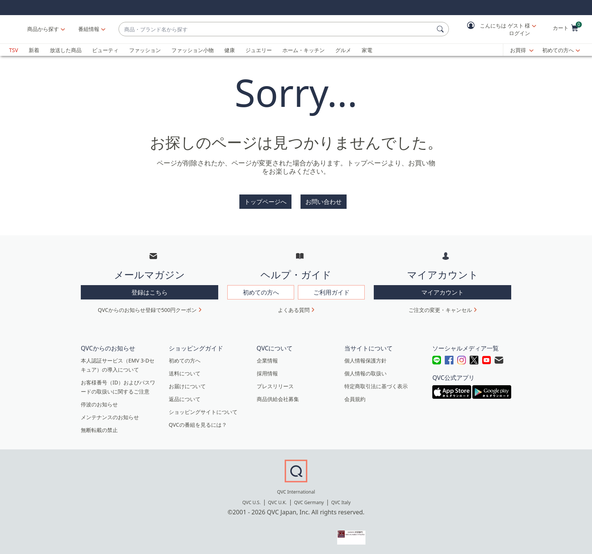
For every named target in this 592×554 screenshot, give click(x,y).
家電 (367, 50)
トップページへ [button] (265, 202)
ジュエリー (258, 50)
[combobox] (299, 29)
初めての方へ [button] (261, 292)
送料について (184, 373)
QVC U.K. (277, 502)
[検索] (441, 29)
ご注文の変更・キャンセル (440, 309)
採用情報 (267, 373)
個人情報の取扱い (365, 373)
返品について (184, 399)
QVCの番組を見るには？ (198, 424)
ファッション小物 (192, 50)
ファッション (145, 50)
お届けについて (187, 386)
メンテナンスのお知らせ (110, 417)
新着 (34, 50)
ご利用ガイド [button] (331, 292)
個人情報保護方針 (365, 360)
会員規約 (354, 399)
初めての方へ (558, 50)
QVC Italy (340, 502)
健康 (229, 50)
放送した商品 (66, 50)
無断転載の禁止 (99, 430)
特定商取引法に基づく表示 (376, 386)
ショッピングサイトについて (203, 411)
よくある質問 (294, 309)
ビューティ (105, 50)
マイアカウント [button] (442, 292)
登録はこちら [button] (149, 292)
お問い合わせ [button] (323, 202)
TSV (13, 50)
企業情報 (267, 360)
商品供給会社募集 (278, 399)
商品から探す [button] (89, 28)
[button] (496, 29)
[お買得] (521, 50)
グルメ (343, 50)
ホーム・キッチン (303, 50)
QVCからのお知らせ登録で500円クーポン (147, 309)
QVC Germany (309, 502)
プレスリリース (275, 386)
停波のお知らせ (99, 404)
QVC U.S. (251, 502)
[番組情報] (135, 29)
